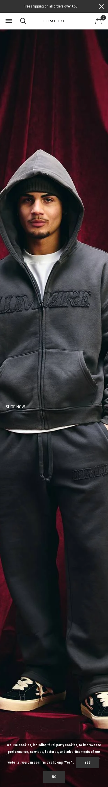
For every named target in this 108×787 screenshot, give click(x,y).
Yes (87, 762)
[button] (8, 21)
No (54, 777)
